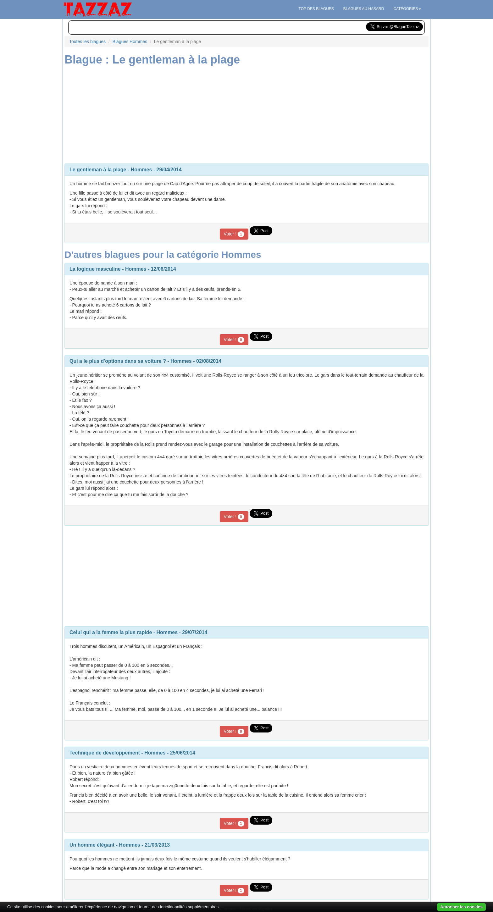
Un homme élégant (91, 845)
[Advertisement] (246, 113)
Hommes (141, 169)
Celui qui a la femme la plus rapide (110, 632)
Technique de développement (104, 752)
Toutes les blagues (87, 41)
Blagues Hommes (130, 41)
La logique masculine (95, 269)
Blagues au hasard (363, 9)
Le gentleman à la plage (97, 169)
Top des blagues (316, 9)
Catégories (407, 9)
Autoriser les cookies (461, 906)
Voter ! (234, 234)
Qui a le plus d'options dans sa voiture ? (117, 361)
